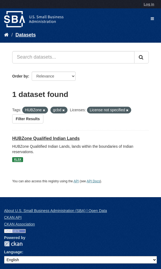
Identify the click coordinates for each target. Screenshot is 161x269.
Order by (20, 76)
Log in (149, 4)
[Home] (6, 35)
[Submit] (141, 57)
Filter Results (28, 119)
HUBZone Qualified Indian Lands (46, 138)
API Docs (93, 181)
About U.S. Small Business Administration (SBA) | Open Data (55, 211)
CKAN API (13, 217)
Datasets (25, 35)
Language (13, 252)
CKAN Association (19, 224)
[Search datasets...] (73, 57)
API (76, 181)
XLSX (17, 159)
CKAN (13, 244)
